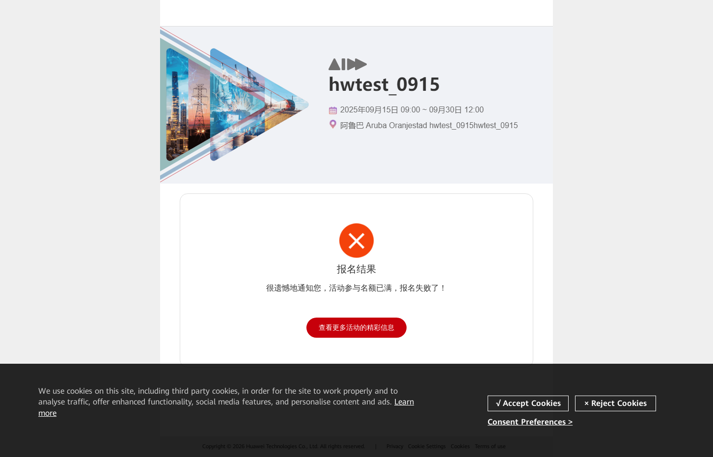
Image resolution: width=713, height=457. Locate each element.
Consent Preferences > (530, 422)
